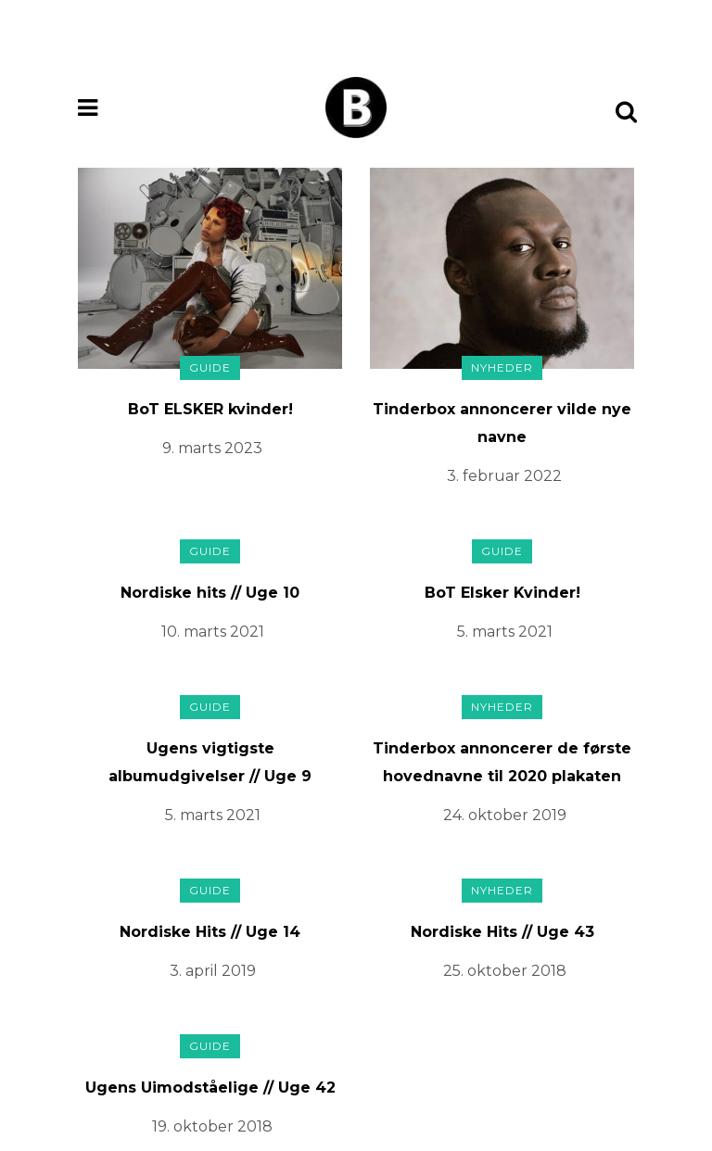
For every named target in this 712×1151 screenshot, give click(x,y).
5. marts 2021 (505, 631)
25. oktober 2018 (504, 971)
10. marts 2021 (212, 631)
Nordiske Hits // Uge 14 (210, 932)
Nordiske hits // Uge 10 (210, 592)
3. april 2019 (213, 971)
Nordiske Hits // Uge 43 (502, 932)
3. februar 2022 (504, 476)
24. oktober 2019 (504, 815)
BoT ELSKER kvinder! (210, 409)
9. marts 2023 (212, 448)
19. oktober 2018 (212, 1126)
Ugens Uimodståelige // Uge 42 (210, 1087)
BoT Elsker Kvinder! (502, 592)
